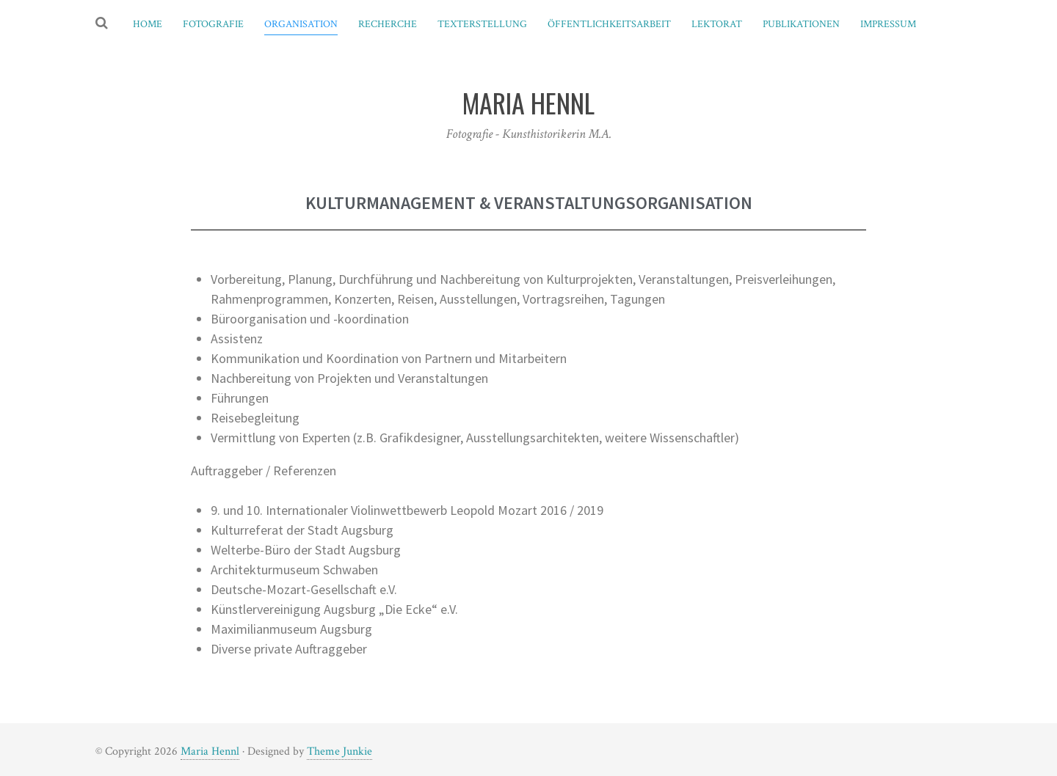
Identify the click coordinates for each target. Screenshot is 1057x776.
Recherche (387, 24)
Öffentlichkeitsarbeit (609, 24)
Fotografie (213, 24)
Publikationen (801, 24)
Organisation (301, 24)
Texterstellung (482, 24)
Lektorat (716, 24)
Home (147, 24)
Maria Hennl (210, 751)
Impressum (888, 24)
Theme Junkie (339, 751)
